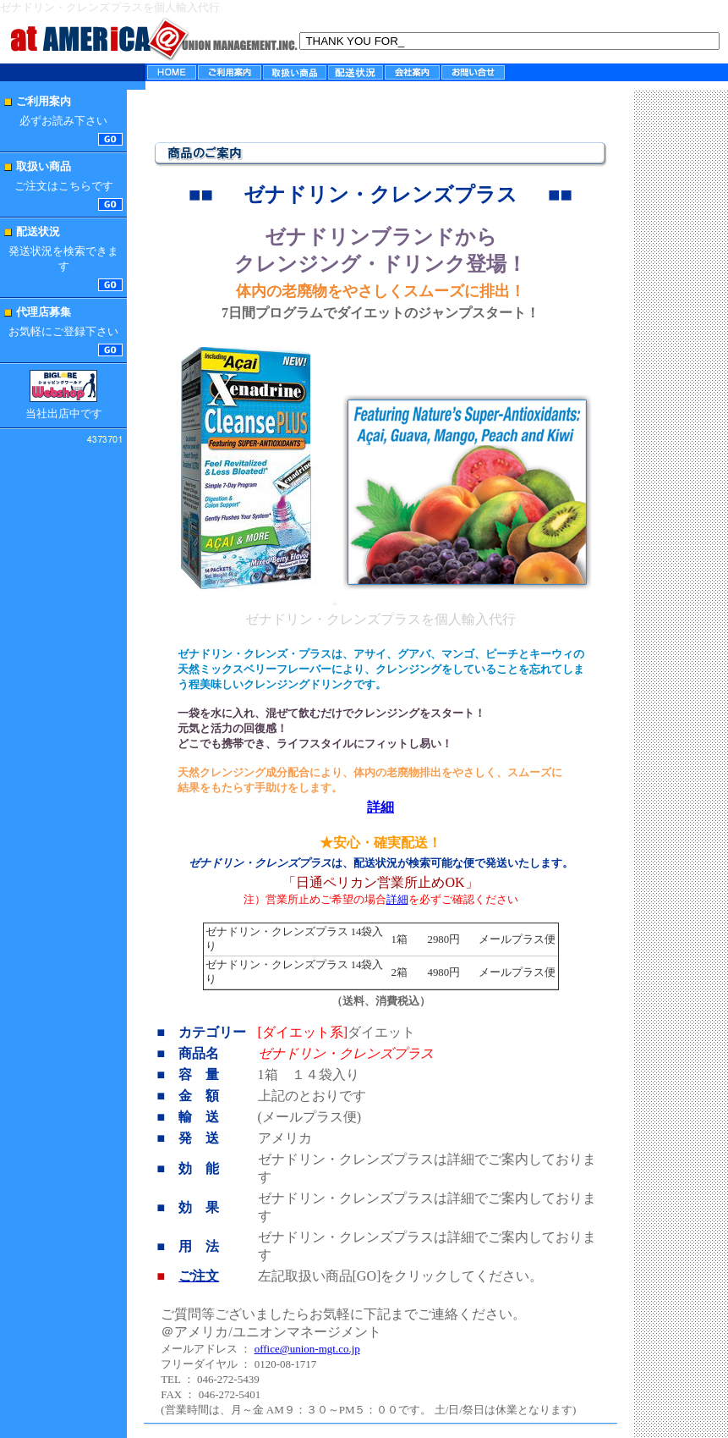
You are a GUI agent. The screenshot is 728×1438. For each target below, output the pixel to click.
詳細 (397, 899)
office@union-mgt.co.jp (307, 1348)
